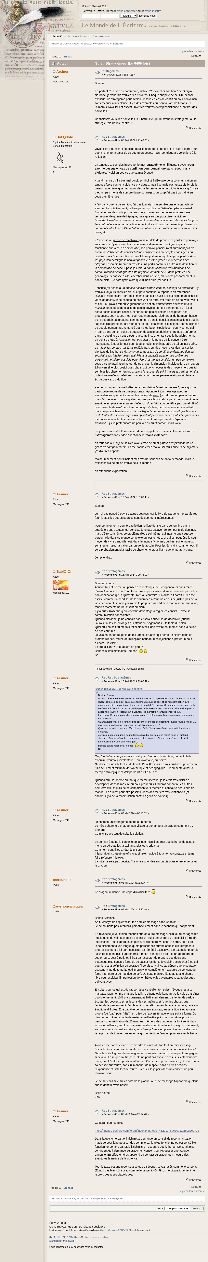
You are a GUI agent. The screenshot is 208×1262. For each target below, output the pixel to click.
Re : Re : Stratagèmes (116, 677)
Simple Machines (82, 1237)
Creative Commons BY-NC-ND (114, 1230)
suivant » (199, 51)
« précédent (187, 51)
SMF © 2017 (67, 1237)
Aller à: (160, 1208)
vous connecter (127, 11)
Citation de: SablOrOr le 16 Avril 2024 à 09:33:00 (118, 689)
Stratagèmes (110, 71)
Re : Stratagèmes (113, 136)
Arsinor (62, 71)
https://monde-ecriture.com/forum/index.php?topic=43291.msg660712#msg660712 (147, 1130)
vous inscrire (153, 11)
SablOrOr (64, 572)
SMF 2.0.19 (54, 1237)
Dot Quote (64, 137)
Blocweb (70, 1240)
